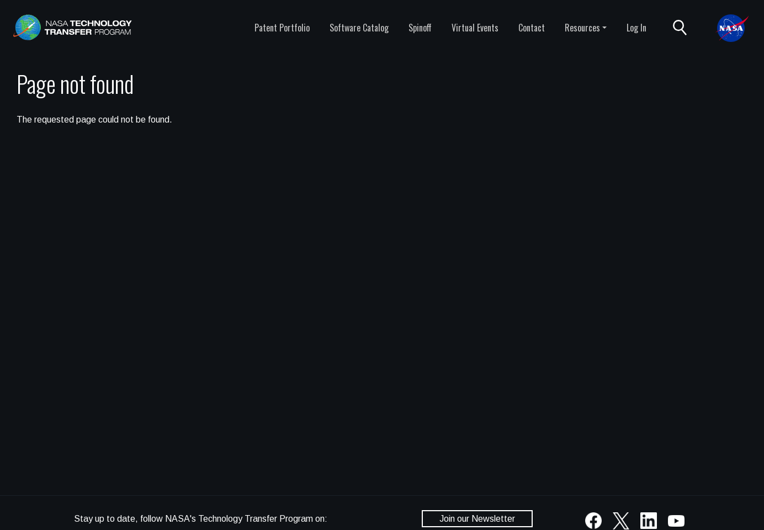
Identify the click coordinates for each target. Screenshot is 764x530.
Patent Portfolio (282, 27)
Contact (531, 27)
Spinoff (420, 27)
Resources (582, 27)
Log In (636, 27)
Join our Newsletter (477, 518)
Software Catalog (359, 27)
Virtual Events (475, 27)
